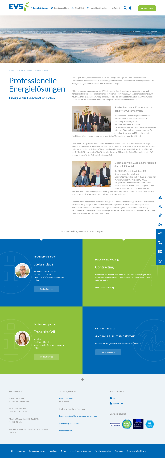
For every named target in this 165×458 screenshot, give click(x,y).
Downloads (118, 451)
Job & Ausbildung (61, 8)
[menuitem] (39, 8)
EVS (114, 398)
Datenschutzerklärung (37, 451)
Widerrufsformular (67, 431)
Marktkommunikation (102, 451)
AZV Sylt (116, 8)
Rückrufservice (46, 289)
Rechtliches (53, 451)
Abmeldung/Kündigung (69, 423)
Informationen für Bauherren (80, 451)
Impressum (20, 451)
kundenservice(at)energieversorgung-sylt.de (78, 416)
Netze (63, 451)
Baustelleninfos (108, 352)
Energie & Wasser (40, 8)
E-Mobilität (79, 8)
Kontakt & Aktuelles (98, 8)
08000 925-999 (66, 398)
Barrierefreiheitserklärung (136, 451)
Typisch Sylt (118, 403)
